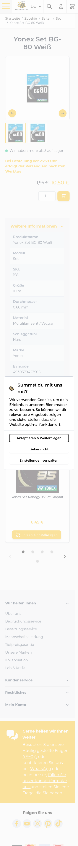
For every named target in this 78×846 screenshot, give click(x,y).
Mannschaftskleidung (24, 637)
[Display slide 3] (42, 552)
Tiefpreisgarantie (19, 645)
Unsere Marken (18, 652)
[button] (37, 603)
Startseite (12, 18)
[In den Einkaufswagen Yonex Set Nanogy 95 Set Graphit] (36, 534)
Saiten (46, 18)
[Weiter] (62, 113)
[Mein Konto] (61, 6)
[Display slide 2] (32, 552)
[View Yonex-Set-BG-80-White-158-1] (15, 133)
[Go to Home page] (21, 5)
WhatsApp (40, 768)
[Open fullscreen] (37, 88)
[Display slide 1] (23, 552)
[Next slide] (65, 556)
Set (58, 18)
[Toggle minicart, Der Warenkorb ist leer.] (72, 6)
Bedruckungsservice (23, 621)
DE (36, 6)
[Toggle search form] (49, 6)
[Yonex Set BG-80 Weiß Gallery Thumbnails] (26, 133)
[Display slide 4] (52, 552)
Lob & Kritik (15, 668)
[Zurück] (12, 113)
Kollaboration (16, 660)
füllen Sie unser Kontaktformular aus (45, 780)
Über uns (13, 614)
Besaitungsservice (21, 629)
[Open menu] (6, 6)
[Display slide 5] (37, 561)
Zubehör (30, 18)
